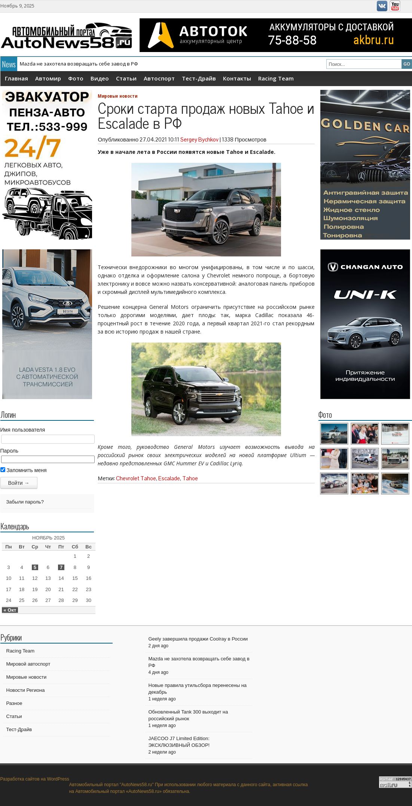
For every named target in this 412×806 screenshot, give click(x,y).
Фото (75, 78)
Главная (16, 78)
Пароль (9, 451)
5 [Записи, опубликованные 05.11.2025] (35, 567)
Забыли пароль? (25, 502)
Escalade (169, 478)
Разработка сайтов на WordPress (34, 779)
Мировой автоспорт (28, 664)
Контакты (237, 78)
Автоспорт (159, 78)
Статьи (126, 78)
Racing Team (276, 78)
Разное (14, 703)
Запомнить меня (23, 470)
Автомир (48, 78)
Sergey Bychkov (199, 139)
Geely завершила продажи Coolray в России (198, 639)
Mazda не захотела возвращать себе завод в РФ (79, 63)
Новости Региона (25, 690)
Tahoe (190, 478)
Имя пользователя (22, 430)
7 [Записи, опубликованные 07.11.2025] (61, 567)
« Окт (10, 610)
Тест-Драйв (199, 78)
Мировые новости (117, 95)
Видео (100, 78)
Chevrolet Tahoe (136, 478)
